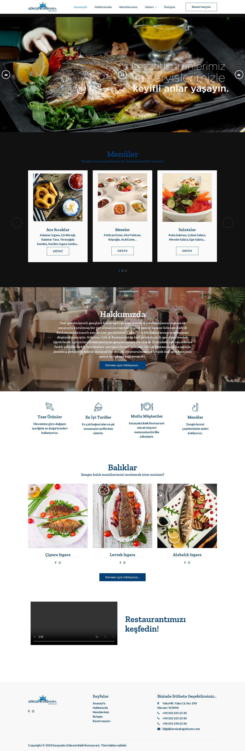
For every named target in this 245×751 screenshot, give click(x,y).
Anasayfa (80, 7)
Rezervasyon (201, 7)
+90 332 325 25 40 (172, 718)
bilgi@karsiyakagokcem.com (178, 729)
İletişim (169, 7)
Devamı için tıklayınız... (122, 365)
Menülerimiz (128, 7)
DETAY (58, 251)
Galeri (151, 7)
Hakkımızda (103, 7)
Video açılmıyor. (74, 623)
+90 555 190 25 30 (172, 723)
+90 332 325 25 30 (172, 713)
